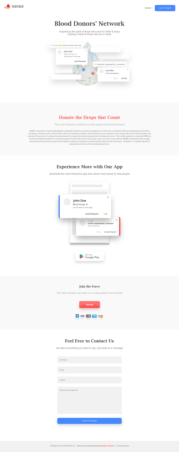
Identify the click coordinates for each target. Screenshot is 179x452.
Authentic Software (107, 446)
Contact (148, 8)
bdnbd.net (70, 446)
